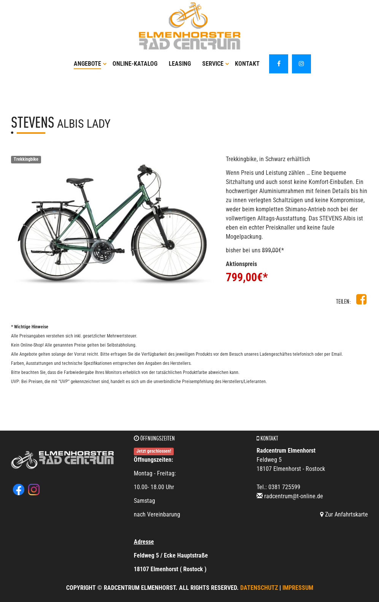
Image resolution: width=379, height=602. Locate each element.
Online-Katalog (135, 63)
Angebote (90, 63)
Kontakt (247, 63)
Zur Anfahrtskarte (344, 514)
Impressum (297, 587)
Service (215, 63)
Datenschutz (259, 587)
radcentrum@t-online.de (293, 496)
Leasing (180, 63)
